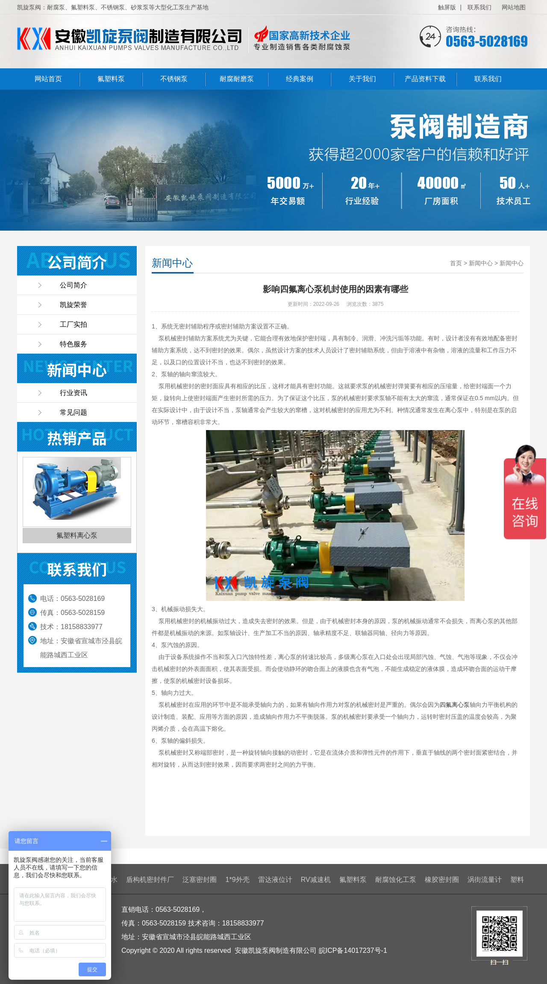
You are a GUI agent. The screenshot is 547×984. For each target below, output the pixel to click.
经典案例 (299, 78)
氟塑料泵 (111, 78)
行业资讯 (73, 392)
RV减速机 (316, 879)
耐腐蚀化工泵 (395, 879)
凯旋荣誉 (73, 304)
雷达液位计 (275, 879)
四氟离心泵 (455, 704)
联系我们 (479, 7)
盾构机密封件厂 (150, 879)
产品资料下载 (425, 78)
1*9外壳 (238, 879)
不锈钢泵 (174, 78)
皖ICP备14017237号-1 (353, 950)
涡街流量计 (485, 879)
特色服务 (73, 344)
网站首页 (48, 78)
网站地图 (514, 7)
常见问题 (73, 412)
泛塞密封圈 (199, 879)
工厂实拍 (73, 324)
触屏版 (447, 7)
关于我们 (362, 78)
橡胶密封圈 (442, 879)
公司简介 (73, 285)
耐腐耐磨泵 (237, 78)
